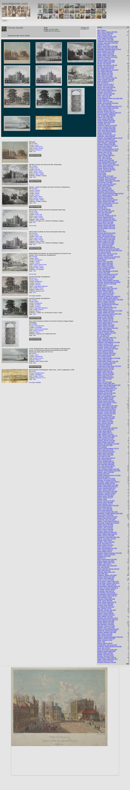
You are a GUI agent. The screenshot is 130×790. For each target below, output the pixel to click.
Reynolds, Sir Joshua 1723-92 (106, 480)
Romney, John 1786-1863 (105, 502)
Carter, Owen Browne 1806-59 (106, 131)
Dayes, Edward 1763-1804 (105, 190)
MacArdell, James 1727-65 (105, 369)
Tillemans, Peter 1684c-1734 (106, 572)
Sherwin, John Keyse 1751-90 (106, 539)
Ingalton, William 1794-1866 (105, 325)
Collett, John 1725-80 (103, 157)
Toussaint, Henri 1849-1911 (105, 578)
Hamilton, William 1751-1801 (106, 277)
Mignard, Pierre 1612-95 (104, 394)
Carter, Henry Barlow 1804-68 (106, 130)
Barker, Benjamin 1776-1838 (106, 51)
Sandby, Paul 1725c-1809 (105, 524)
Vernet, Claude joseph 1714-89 (106, 602)
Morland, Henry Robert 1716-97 (107, 402)
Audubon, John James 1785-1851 (107, 43)
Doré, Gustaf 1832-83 (103, 209)
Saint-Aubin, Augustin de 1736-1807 (108, 523)
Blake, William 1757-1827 (105, 73)
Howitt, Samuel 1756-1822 (105, 318)
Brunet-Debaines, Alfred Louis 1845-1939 (110, 98)
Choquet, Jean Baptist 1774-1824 (107, 146)
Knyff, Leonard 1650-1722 (105, 339)
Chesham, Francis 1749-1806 (106, 144)
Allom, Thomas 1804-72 (104, 35)
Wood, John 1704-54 (103, 648)
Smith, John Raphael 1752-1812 (107, 548)
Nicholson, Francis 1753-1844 (106, 412)
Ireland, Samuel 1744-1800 (105, 326)
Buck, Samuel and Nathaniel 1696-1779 (109, 106)
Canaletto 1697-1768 (103, 124)
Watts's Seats (38, 171)
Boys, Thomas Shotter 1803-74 (106, 90)
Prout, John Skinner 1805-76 (106, 466)
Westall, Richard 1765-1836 (105, 621)
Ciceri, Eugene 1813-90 (104, 147)
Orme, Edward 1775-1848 (105, 421)
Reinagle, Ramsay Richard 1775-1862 (109, 475)
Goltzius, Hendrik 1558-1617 (106, 268)
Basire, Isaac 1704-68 (104, 59)
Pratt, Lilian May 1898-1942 (105, 464)
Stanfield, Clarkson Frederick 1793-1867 (109, 553)
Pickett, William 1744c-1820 (105, 442)
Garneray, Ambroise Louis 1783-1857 (108, 257)
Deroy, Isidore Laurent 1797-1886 (107, 195)
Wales (37, 258)
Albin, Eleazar (101, 30)
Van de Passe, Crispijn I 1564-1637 (108, 581)
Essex (36, 168)
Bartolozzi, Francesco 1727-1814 (107, 57)
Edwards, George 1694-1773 (106, 226)
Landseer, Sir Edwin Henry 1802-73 (108, 345)
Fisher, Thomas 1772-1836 (105, 244)
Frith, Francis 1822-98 (104, 252)
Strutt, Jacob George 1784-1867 (107, 559)
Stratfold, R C (101, 558)
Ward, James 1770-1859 (104, 611)
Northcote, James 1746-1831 (106, 417)
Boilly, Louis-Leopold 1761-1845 (107, 78)
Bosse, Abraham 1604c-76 (105, 81)
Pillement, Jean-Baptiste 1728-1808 (108, 443)
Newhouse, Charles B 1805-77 (106, 409)
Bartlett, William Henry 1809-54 (106, 55)
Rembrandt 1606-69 (103, 477)
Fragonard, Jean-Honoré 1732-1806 (108, 249)
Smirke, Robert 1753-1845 (105, 545)
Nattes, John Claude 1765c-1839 (107, 405)
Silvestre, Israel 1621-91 (104, 540)
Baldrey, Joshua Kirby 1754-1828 (107, 46)
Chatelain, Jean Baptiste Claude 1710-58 (109, 138)
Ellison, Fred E (101, 231)
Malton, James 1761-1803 (105, 372)
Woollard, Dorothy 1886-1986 (106, 651)
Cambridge (38, 327)
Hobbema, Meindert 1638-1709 (106, 307)
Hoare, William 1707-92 (104, 306)
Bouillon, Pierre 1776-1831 (105, 85)
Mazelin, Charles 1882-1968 (105, 383)
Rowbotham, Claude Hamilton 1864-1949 (109, 513)
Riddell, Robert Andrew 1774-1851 (107, 485)
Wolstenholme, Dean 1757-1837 (107, 645)
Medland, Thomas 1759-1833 (106, 386)
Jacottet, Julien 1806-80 (104, 329)
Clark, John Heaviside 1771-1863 (107, 150)
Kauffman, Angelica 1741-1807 (106, 333)
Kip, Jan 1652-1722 (103, 336)
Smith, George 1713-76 (104, 546)
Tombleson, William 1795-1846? (107, 575)
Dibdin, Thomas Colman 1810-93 (107, 200)
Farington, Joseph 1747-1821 (106, 238)
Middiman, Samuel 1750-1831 (106, 393)
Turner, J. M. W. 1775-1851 (105, 580)
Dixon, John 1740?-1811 (104, 204)
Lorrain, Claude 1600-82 (104, 364)
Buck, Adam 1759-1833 (104, 104)
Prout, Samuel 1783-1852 (105, 467)
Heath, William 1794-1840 (105, 295)
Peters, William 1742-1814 (105, 434)
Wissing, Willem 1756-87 (104, 643)
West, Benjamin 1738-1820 (105, 624)
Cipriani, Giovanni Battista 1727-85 (107, 149)
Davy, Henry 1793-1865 (104, 188)
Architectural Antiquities (41, 329)
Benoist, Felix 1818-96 (104, 63)
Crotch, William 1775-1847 (105, 176)
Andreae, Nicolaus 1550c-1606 (106, 36)
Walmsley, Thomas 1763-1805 (106, 610)
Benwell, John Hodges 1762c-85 (107, 65)
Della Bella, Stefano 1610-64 (106, 192)
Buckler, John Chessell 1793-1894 (107, 103)
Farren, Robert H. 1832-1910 (106, 239)
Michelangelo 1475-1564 (104, 391)
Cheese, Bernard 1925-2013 (106, 139)
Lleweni (37, 261)
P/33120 (34, 233)
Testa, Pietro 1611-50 (103, 570)
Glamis (37, 193)
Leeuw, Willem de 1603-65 (105, 352)
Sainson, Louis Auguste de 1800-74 (108, 521)
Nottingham (38, 374)
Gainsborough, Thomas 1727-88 (107, 253)
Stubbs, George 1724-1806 (105, 561)
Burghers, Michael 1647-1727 (106, 111)
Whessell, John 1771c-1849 (105, 627)
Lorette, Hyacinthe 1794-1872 (106, 363)
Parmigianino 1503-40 (104, 424)
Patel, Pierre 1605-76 (103, 426)
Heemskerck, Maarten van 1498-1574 (108, 296)
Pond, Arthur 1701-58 (103, 456)
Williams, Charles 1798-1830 (106, 638)
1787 (34, 222)
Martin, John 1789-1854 (104, 379)
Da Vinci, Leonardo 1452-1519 (106, 184)
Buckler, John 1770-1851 (104, 101)
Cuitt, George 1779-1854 (104, 182)
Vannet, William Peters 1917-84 (106, 596)
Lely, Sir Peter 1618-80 (104, 356)
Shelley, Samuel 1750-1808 (105, 535)
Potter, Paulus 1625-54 (104, 459)
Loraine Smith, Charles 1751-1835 (107, 361)
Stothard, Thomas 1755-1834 (106, 554)
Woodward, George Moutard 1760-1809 (109, 646)
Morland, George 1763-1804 (105, 401)
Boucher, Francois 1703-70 (105, 84)
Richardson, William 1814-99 (106, 483)
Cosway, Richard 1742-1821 (105, 168)
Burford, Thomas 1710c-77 (105, 109)
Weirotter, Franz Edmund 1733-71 (107, 618)
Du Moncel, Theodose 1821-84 (106, 215)
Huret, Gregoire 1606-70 (104, 323)
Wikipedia (57, 31)
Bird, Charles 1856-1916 (104, 71)
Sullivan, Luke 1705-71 (104, 564)
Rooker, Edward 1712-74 (104, 504)
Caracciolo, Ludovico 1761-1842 (107, 125)
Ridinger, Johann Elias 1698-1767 (107, 486)
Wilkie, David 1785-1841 (104, 635)
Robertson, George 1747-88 (105, 494)
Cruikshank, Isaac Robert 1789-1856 (108, 181)
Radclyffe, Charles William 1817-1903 (108, 470)
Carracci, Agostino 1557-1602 (106, 127)
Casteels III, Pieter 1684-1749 (106, 135)
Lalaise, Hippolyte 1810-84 (105, 341)
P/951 (34, 371)
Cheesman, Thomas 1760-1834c (107, 141)
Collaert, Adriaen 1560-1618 (105, 155)
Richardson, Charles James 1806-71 (108, 481)
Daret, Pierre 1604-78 (103, 187)
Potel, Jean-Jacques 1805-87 (106, 458)
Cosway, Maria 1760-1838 (105, 166)
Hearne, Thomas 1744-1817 (105, 293)
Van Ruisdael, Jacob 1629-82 (106, 592)
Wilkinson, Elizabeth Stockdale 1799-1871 (110, 637)
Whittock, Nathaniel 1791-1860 (106, 632)
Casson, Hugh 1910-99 (104, 133)
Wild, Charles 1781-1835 (104, 634)
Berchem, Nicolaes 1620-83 (105, 66)
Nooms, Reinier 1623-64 (104, 415)
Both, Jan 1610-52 (102, 82)
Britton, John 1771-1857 (104, 95)
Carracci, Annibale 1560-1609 (106, 128)
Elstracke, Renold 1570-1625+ (106, 233)
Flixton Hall (38, 214)
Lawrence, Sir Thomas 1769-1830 (107, 348)
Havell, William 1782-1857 (105, 290)
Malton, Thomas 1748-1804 (105, 374)
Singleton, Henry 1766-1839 (105, 542)
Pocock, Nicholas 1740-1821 (106, 451)
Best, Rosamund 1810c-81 (105, 68)
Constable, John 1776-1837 (105, 160)
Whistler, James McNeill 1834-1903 (108, 629)
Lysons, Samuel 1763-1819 (105, 367)
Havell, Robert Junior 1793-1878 (107, 288)
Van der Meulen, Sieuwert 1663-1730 (108, 586)
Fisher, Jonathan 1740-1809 (105, 242)
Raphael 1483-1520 (103, 474)
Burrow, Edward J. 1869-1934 (106, 114)
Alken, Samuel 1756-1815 (105, 33)
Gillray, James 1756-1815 (105, 263)
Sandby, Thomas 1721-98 (105, 526)
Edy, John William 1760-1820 (106, 228)
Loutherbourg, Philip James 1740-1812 (109, 366)
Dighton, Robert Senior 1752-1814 (107, 203)
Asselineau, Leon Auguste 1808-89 (108, 41)
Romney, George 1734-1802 (106, 500)
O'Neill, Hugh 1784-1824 (104, 420)
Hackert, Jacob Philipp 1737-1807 (107, 274)
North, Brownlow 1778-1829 (105, 418)
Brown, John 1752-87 (103, 97)
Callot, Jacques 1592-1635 (105, 119)
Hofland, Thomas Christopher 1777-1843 (109, 310)
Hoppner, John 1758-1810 (105, 317)
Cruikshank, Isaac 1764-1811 (106, 179)
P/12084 (34, 166)
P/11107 (34, 278)
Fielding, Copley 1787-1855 (105, 241)
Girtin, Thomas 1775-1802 (105, 266)
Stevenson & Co (40, 377)
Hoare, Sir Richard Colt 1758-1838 (107, 304)
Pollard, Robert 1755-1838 (105, 455)
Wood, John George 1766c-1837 (107, 649)
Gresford (37, 283)
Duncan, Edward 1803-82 (105, 217)
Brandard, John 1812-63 (104, 92)
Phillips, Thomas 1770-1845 (105, 437)
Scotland (37, 190)
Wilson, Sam (101, 641)
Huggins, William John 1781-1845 (107, 322)
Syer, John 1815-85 (103, 567)
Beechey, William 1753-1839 (106, 62)
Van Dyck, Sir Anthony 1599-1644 (107, 588)
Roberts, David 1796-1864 (105, 496)
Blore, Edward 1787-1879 (105, 74)
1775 (34, 151)
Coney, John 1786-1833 (104, 158)
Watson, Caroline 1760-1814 (106, 615)
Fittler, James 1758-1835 (104, 245)
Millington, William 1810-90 (105, 398)
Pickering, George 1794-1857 (106, 440)
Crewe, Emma (101, 173)
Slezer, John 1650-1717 (104, 543)
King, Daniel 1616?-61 (104, 334)
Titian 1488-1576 (102, 573)
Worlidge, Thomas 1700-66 (105, 656)
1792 (34, 271)
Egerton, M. (100, 230)
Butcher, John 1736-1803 (105, 117)
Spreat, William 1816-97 (104, 551)
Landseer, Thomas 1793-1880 (106, 347)
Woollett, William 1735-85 (105, 653)
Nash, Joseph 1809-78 (104, 404)
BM (53, 31)
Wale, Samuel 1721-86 (104, 608)
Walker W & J (39, 289)
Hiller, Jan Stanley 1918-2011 (106, 302)
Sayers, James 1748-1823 (105, 529)
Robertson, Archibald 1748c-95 (106, 493)
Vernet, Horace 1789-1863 (105, 603)
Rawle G (38, 360)
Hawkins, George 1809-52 (105, 291)
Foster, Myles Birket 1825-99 (106, 247)
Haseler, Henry (101, 285)
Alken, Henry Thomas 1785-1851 (107, 32)
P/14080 (34, 256)
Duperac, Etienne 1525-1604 (106, 219)
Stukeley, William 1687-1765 (106, 562)
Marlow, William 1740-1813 (105, 377)
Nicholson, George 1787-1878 (106, 413)
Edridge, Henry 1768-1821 (105, 223)
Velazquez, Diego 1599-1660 (106, 599)
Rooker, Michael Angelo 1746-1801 (108, 505)
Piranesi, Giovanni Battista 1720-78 (108, 448)
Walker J (38, 311)
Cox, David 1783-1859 (104, 171)
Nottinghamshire (39, 373)
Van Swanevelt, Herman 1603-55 (107, 594)
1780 (34, 177)
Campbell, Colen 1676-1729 (105, 122)
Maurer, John (101, 380)
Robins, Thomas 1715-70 (105, 497)
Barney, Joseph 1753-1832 (105, 54)
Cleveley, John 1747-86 (104, 152)
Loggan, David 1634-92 (104, 360)
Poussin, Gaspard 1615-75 (105, 461)
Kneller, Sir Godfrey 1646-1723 (106, 337)
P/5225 (34, 353)
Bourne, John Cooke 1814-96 (106, 87)
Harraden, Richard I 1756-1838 (106, 283)
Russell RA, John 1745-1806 (106, 520)
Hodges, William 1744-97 (105, 309)
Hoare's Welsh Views (40, 264)
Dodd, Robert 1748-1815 (104, 206)
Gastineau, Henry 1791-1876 (106, 258)
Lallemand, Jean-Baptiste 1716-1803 (108, 342)
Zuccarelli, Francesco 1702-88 (106, 662)
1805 (34, 335)
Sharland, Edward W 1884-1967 (107, 532)
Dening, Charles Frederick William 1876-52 (110, 193)
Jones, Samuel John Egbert (105, 331)
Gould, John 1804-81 (103, 269)
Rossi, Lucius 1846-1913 (104, 510)
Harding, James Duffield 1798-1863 (108, 280)
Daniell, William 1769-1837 (105, 185)
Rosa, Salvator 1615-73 (104, 507)
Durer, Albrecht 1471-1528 (105, 222)
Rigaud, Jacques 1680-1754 (105, 489)
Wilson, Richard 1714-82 (104, 640)
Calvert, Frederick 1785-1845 (106, 120)
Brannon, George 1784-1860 (106, 93)
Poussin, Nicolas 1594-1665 (105, 462)
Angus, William (40, 219)
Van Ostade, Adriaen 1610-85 (106, 589)
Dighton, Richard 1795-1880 (105, 201)
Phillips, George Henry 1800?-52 (107, 436)
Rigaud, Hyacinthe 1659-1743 (106, 488)
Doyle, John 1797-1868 (104, 212)
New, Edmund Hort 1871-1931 (106, 410)
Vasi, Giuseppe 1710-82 (104, 597)
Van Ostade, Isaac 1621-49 (105, 591)
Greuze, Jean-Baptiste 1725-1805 (107, 271)
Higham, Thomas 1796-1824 (106, 301)
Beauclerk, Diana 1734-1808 (106, 60)
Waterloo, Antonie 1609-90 (105, 613)
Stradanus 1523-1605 (103, 556)
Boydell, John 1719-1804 (104, 89)
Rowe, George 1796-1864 (105, 515)
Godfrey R (38, 150)
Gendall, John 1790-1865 (105, 261)
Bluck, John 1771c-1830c (105, 76)
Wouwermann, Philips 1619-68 (106, 657)
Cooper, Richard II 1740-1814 (106, 163)
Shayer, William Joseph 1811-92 (107, 534)
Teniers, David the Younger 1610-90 (108, 569)
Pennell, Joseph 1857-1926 (105, 429)
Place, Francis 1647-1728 (105, 450)
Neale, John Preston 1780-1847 (107, 407)
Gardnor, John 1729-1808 (105, 255)
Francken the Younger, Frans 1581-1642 (109, 250)
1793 (34, 292)
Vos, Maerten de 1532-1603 (105, 607)
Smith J (37, 332)
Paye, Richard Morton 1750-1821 (107, 428)
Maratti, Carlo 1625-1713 (104, 375)
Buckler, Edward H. (103, 100)
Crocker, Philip (101, 174)
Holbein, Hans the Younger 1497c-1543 (109, 314)
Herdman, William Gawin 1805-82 (107, 298)
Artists (99, 27)
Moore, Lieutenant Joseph (105, 399)
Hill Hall (37, 169)
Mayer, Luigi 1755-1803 (104, 382)
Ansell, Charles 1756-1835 (105, 40)
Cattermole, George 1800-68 (106, 136)
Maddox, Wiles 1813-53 (104, 371)
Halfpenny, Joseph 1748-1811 (106, 276)
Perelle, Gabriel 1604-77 (104, 432)
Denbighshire (38, 260)
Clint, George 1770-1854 (104, 154)
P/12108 (34, 188)
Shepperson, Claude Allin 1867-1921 (108, 537)
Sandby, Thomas (38, 148)
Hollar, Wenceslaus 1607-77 (105, 315)
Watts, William (39, 174)
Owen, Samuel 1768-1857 (105, 423)
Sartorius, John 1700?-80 (105, 527)
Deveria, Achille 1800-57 (104, 196)
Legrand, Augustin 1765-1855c (106, 353)
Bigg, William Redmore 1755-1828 (107, 70)
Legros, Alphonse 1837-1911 (106, 355)
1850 (34, 379)
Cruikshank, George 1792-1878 (106, 177)
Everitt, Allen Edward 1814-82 (106, 236)
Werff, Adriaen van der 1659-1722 (107, 619)
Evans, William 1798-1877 (105, 234)
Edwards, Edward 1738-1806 (106, 225)
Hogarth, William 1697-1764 (105, 312)
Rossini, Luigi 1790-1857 (104, 508)
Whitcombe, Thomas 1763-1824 (107, 630)
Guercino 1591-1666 (103, 272)
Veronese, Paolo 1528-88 (105, 605)
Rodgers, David (102, 499)
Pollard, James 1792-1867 (105, 453)
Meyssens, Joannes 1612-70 (106, 390)
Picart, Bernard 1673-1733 (105, 439)
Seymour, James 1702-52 (105, 531)
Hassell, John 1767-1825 (104, 287)
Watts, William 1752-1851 (105, 616)
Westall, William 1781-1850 (105, 622)
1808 (34, 363)
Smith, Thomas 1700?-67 (105, 550)
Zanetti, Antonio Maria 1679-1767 (107, 659)
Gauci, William (101, 260)
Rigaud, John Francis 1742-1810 (107, 491)
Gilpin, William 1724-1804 (105, 264)
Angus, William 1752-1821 (105, 38)
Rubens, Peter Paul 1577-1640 (106, 518)
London (36, 145)
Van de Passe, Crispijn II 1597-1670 (108, 583)
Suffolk (36, 213)
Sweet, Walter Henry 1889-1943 (107, 565)
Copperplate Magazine (41, 286)
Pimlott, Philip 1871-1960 (105, 445)
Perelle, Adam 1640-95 (104, 431)
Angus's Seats (38, 216)
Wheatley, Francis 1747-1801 (106, 626)
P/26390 (34, 324)
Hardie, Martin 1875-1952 (105, 279)
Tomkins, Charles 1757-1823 (106, 577)
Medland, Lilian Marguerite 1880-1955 (108, 385)
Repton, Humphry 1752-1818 (106, 478)
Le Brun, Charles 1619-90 (105, 350)
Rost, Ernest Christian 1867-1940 (107, 512)
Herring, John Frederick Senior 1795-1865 (110, 299)
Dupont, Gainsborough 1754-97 (106, 220)
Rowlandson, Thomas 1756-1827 (107, 516)
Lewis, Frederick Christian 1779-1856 (108, 358)
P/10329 (34, 143)
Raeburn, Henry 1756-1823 (105, 472)
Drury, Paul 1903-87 (103, 214)
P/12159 (34, 211)
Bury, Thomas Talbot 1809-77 (106, 116)
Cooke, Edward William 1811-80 (107, 162)
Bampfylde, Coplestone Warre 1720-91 (109, 49)
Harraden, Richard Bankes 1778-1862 (108, 282)
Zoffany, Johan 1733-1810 (105, 660)
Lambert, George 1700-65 (105, 344)
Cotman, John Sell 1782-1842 (106, 169)
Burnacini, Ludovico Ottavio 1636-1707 (109, 112)
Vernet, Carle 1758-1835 (104, 600)
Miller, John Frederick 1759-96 (106, 396)
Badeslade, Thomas (103, 44)
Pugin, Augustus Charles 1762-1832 (108, 469)
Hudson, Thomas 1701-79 (105, 320)
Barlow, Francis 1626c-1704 (105, 52)
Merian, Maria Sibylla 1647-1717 (107, 388)
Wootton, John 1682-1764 (105, 654)
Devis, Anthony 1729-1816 (105, 198)
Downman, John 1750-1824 (105, 211)
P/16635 (34, 300)
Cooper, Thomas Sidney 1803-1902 (108, 165)
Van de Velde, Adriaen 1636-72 (106, 584)
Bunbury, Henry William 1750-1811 (107, 108)
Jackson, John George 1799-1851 (107, 328)
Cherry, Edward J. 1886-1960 (106, 143)
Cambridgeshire (39, 326)
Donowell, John (102, 207)
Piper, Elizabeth (102, 447)
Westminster (39, 147)
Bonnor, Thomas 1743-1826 (105, 79)
